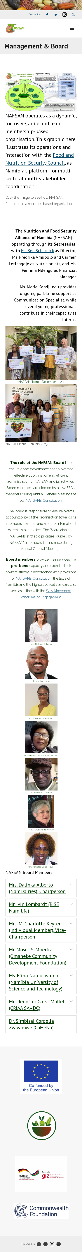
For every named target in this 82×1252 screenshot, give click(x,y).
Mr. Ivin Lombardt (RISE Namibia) (34, 907)
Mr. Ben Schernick (37, 250)
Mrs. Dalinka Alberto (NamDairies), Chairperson (37, 888)
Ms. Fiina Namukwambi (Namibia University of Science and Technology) (35, 982)
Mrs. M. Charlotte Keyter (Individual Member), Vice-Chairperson (37, 930)
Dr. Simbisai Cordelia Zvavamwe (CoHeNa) (31, 1024)
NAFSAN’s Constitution (44, 500)
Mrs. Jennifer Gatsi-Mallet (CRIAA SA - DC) (37, 1004)
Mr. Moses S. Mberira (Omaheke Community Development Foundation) (37, 956)
